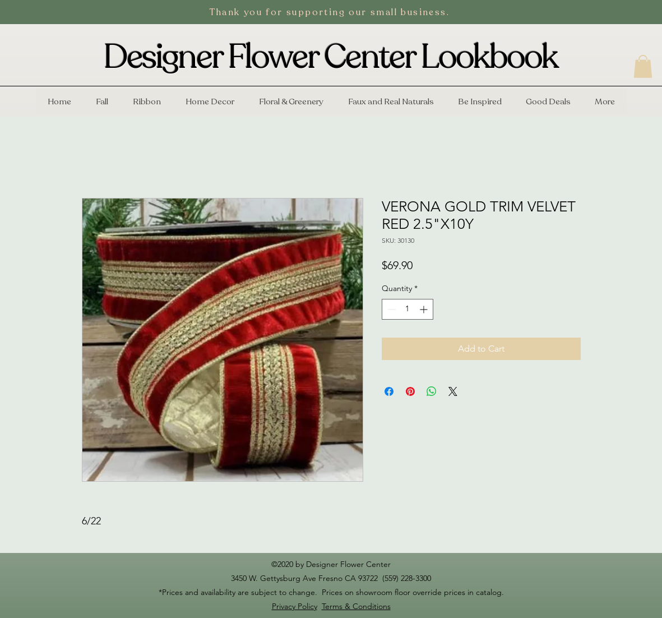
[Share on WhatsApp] (431, 391)
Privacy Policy (294, 606)
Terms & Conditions (356, 606)
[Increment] (425, 309)
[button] (642, 66)
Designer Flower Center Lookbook (331, 57)
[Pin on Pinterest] (410, 391)
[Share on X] (453, 391)
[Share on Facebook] (389, 391)
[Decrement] (390, 309)
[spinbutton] (407, 309)
